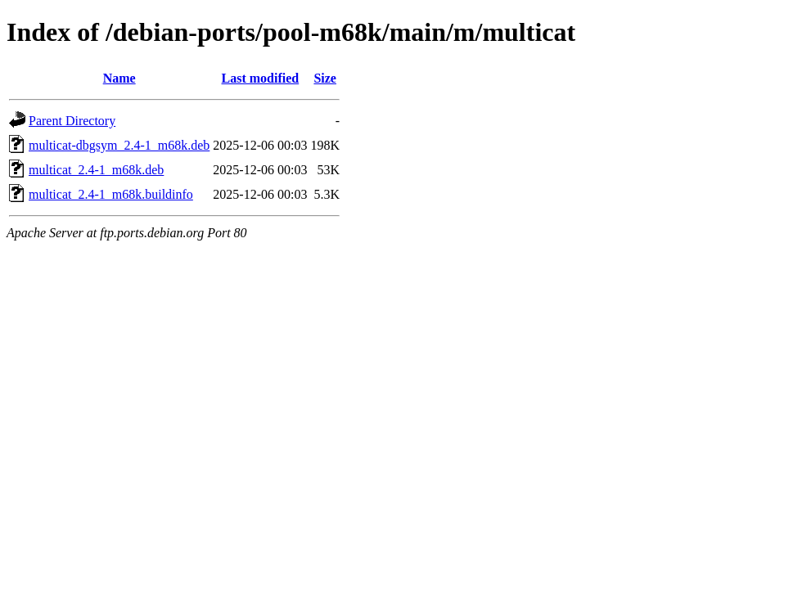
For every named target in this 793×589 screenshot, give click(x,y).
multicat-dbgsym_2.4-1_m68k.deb (119, 145)
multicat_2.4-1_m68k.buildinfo (111, 194)
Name (119, 78)
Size (324, 78)
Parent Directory (72, 121)
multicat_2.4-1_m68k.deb (96, 170)
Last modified (261, 78)
